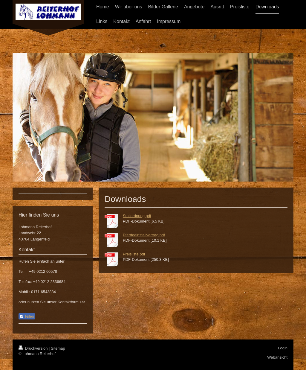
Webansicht (277, 357)
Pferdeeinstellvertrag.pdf (144, 235)
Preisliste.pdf (134, 254)
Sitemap (58, 348)
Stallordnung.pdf (137, 216)
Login (282, 348)
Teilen (27, 316)
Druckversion (34, 348)
